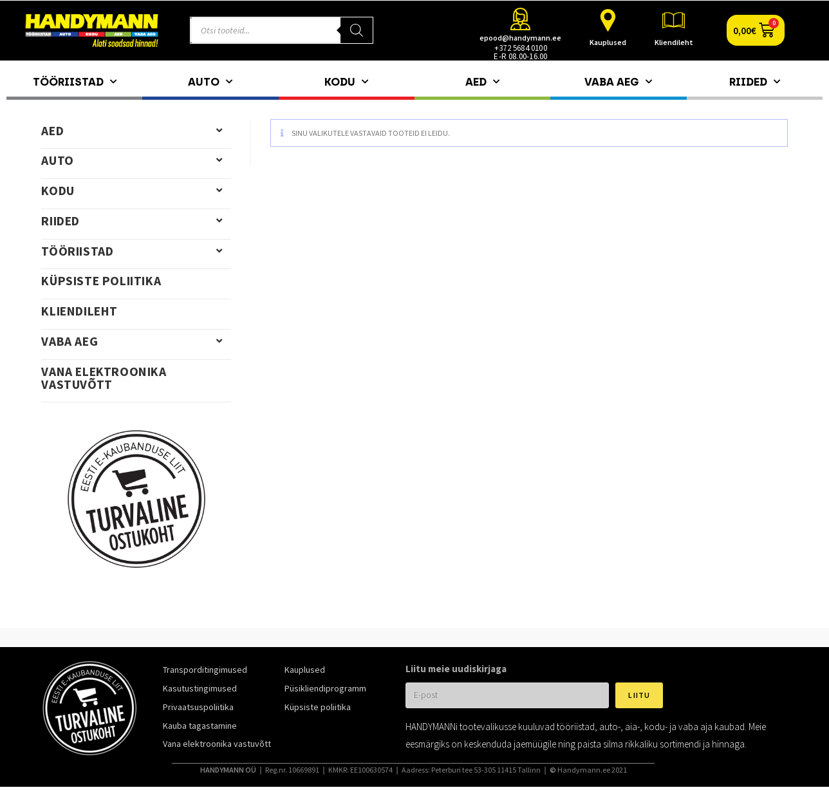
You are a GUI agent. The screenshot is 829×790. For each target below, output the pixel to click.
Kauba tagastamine (200, 725)
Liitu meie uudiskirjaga (456, 669)
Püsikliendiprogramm (325, 688)
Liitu (639, 695)
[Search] (356, 30)
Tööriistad (74, 81)
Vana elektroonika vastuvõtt (103, 378)
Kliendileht (674, 42)
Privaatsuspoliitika (198, 707)
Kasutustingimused (200, 688)
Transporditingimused (205, 669)
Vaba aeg (618, 81)
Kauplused (608, 42)
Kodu (346, 81)
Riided (754, 81)
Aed (482, 81)
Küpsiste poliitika (101, 280)
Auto (210, 81)
